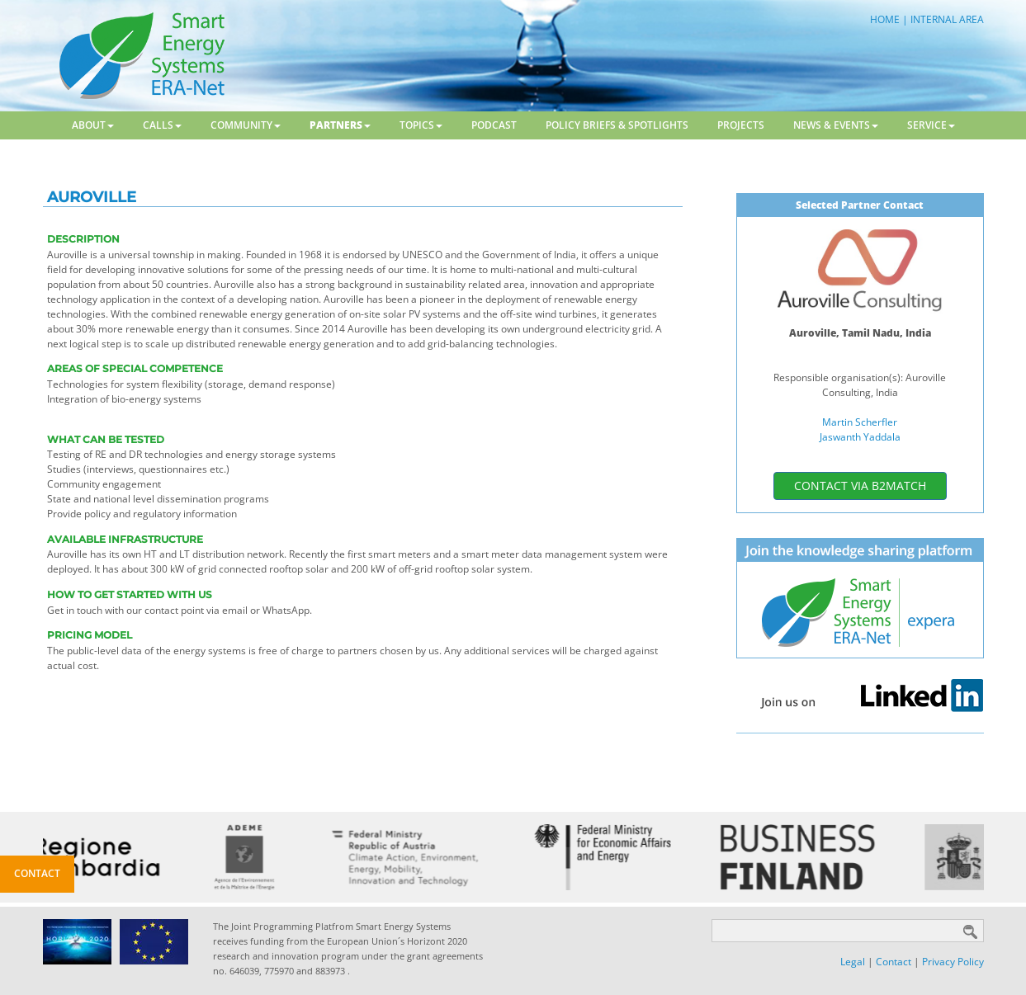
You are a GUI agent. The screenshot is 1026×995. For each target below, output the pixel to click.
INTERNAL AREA (947, 19)
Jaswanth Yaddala (860, 437)
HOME (885, 19)
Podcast (494, 125)
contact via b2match (860, 485)
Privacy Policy (953, 962)
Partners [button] (340, 125)
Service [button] (931, 125)
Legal (852, 962)
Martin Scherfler (859, 422)
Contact (893, 962)
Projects (740, 125)
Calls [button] (162, 125)
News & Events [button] (835, 125)
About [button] (93, 125)
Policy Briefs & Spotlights (617, 125)
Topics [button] (421, 125)
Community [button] (245, 125)
